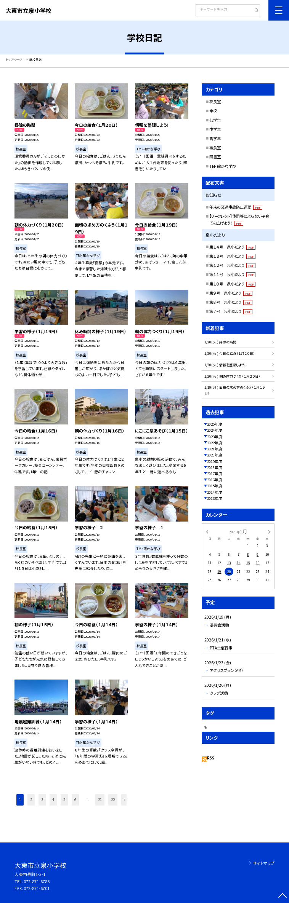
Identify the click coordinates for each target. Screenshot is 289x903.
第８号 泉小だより (230, 302)
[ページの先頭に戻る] (282, 896)
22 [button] (113, 799)
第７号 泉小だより (230, 311)
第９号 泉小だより (230, 293)
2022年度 (214, 442)
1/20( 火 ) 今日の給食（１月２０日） (229, 353)
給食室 (215, 147)
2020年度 (214, 455)
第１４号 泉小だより (232, 247)
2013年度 (214, 498)
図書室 (215, 157)
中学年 (215, 129)
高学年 (215, 138)
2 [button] (31, 799)
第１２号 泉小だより (232, 265)
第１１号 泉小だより (232, 274)
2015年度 (214, 485)
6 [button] (75, 799)
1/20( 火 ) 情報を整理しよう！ (225, 364)
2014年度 (214, 492)
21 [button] (100, 799)
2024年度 (214, 430)
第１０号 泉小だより (232, 284)
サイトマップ (264, 863)
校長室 (215, 101)
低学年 (215, 120)
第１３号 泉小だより (232, 256)
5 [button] (64, 799)
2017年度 (214, 473)
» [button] (124, 799)
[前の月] (207, 532)
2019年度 (214, 461)
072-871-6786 (37, 881)
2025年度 (214, 424)
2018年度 (214, 467)
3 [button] (42, 799)
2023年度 (214, 436)
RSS (210, 758)
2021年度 (214, 449)
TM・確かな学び (222, 166)
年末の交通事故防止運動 (235, 207)
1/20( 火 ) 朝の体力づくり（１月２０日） (232, 376)
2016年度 (214, 479)
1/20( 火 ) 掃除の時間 (220, 342)
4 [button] (53, 799)
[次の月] (269, 532)
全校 (213, 110)
